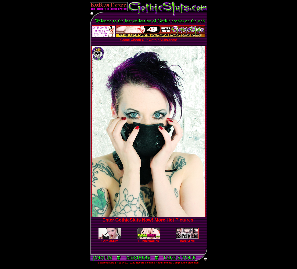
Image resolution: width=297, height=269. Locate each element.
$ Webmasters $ (107, 262)
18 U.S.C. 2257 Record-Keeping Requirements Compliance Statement (159, 262)
